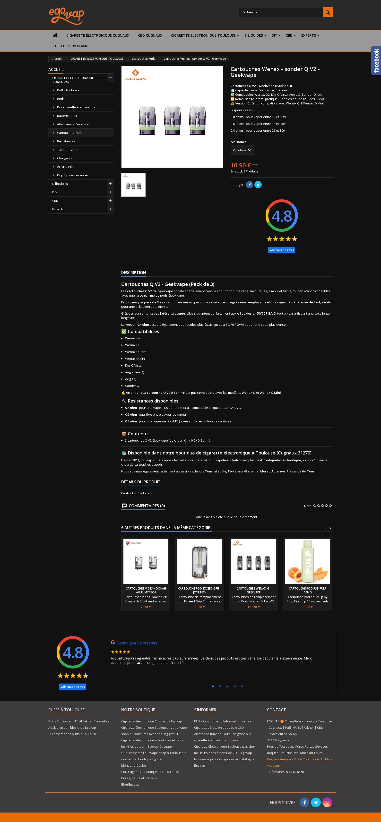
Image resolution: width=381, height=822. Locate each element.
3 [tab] (227, 686)
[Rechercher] (286, 12)
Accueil (55, 69)
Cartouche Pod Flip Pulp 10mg (307, 590)
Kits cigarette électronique (76, 107)
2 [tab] (220, 686)
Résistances (66, 141)
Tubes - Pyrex (67, 149)
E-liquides (253, 35)
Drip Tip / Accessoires (73, 175)
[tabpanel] (220, 653)
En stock (237, 171)
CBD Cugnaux (150, 35)
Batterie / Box (67, 115)
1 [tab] (212, 686)
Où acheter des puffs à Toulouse (72, 734)
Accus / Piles (66, 166)
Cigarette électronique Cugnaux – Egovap (151, 721)
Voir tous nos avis (281, 250)
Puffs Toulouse (68, 90)
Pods (61, 98)
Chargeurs (65, 158)
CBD (289, 35)
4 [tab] (234, 686)
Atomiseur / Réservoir (73, 124)
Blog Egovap (130, 784)
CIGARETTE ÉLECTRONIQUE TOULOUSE (203, 35)
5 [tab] (242, 686)
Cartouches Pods (69, 132)
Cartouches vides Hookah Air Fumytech (146, 590)
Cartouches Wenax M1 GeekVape (254, 590)
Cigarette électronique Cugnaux (97, 35)
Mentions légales (134, 765)
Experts (308, 35)
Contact (276, 709)
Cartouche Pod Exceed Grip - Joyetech (200, 590)
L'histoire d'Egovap (70, 46)
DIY (274, 35)
